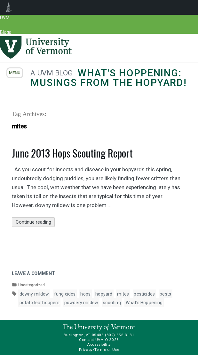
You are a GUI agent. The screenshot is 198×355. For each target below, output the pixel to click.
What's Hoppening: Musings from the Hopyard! (108, 77)
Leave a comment (33, 273)
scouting (112, 302)
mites (123, 294)
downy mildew (34, 294)
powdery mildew (81, 302)
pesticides (144, 294)
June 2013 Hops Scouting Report (72, 152)
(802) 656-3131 (119, 335)
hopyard (103, 294)
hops (85, 294)
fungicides (65, 294)
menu (14, 72)
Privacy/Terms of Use (99, 349)
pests (165, 294)
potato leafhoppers (39, 302)
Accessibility (99, 344)
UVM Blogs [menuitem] (9, 7)
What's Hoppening (144, 302)
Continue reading (35, 222)
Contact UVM (91, 339)
